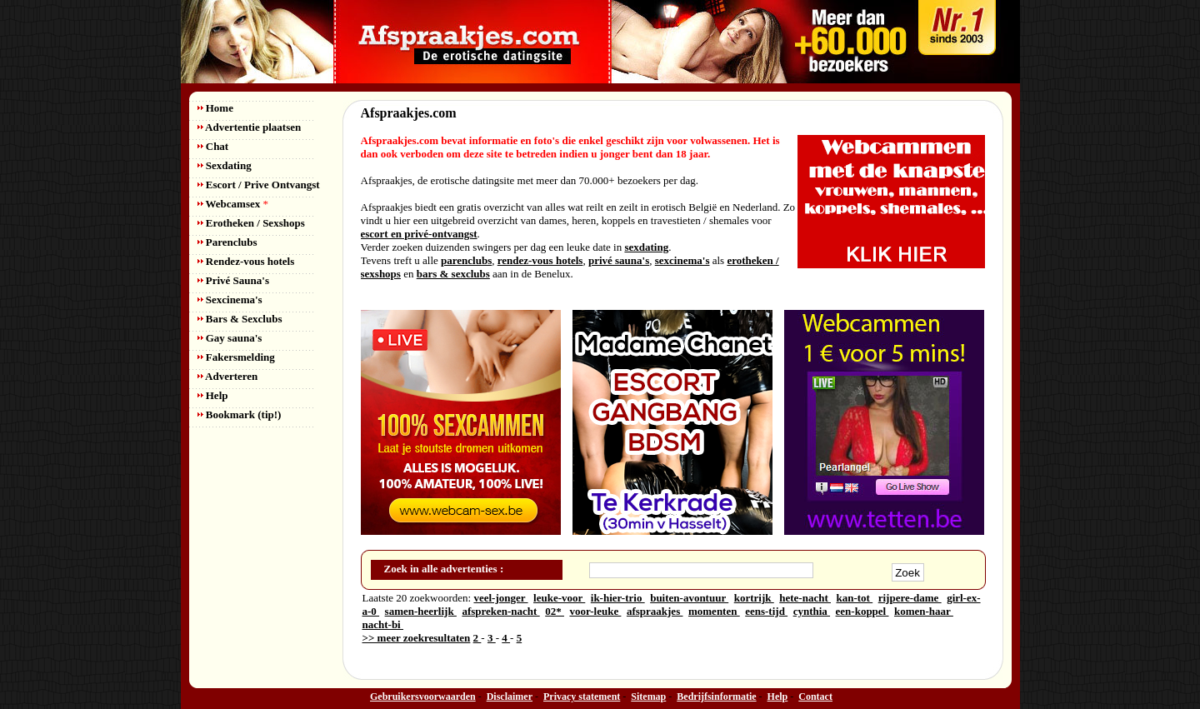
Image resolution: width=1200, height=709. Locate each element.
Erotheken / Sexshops (251, 223)
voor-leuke (595, 611)
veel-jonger (500, 598)
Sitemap (648, 696)
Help (213, 395)
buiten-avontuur (689, 598)
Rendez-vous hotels (246, 261)
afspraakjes (655, 611)
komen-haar (923, 611)
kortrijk (754, 598)
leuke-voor (559, 598)
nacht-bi (382, 624)
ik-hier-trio (618, 598)
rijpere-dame (910, 598)
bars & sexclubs (453, 273)
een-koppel (862, 611)
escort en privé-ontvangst (419, 233)
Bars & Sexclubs (240, 318)
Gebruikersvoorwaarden (423, 696)
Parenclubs (228, 242)
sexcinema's (682, 260)
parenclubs (466, 260)
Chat (213, 146)
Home (215, 108)
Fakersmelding (236, 357)
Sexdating (225, 165)
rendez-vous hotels (540, 260)
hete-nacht (805, 598)
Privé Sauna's (233, 280)
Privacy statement (581, 696)
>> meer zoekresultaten (416, 638)
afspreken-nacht (500, 611)
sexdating (646, 247)
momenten (714, 611)
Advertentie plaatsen (250, 127)
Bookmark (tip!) (240, 414)
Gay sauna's (230, 338)
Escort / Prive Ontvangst (259, 184)
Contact (815, 696)
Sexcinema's (230, 299)
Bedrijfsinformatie (716, 696)
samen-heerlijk (421, 611)
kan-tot (854, 598)
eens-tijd (766, 611)
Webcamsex (233, 203)
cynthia (811, 611)
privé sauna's (618, 260)
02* (554, 611)
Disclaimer (509, 696)
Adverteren (228, 376)
